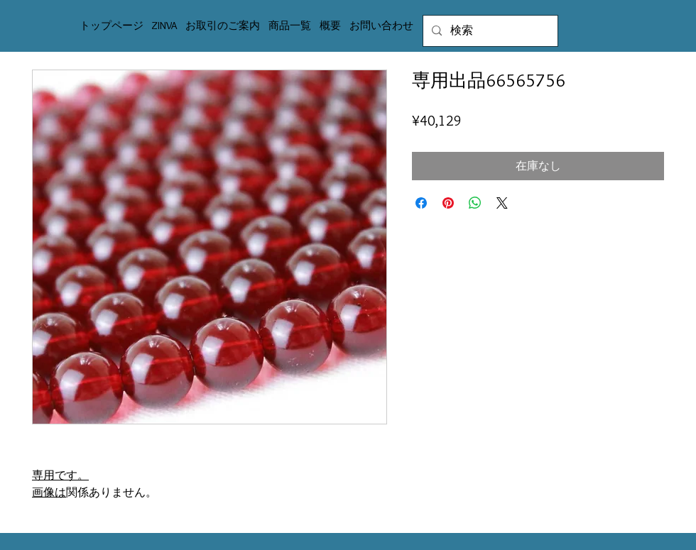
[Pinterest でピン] (448, 202)
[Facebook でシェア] (421, 202)
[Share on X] (502, 202)
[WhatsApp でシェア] (475, 202)
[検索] (489, 31)
